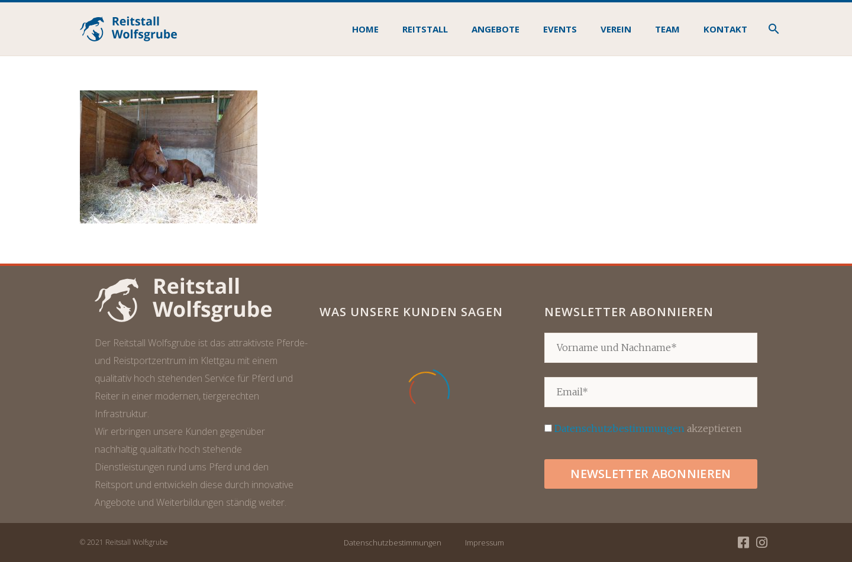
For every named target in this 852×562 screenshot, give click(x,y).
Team (667, 29)
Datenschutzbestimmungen (619, 428)
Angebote (495, 29)
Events (560, 29)
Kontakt (725, 29)
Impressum (484, 542)
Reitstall (425, 29)
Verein (616, 29)
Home (365, 29)
